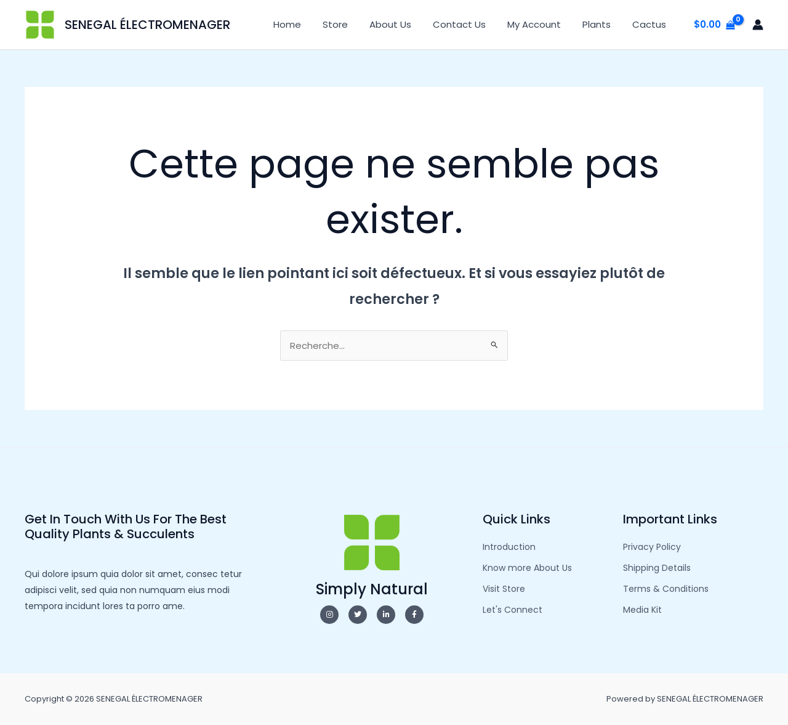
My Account (541, 24)
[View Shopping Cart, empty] (714, 25)
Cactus (650, 24)
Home (307, 24)
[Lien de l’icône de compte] (757, 24)
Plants (601, 24)
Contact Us (469, 24)
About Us (404, 24)
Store (351, 24)
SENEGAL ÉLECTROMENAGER (147, 24)
